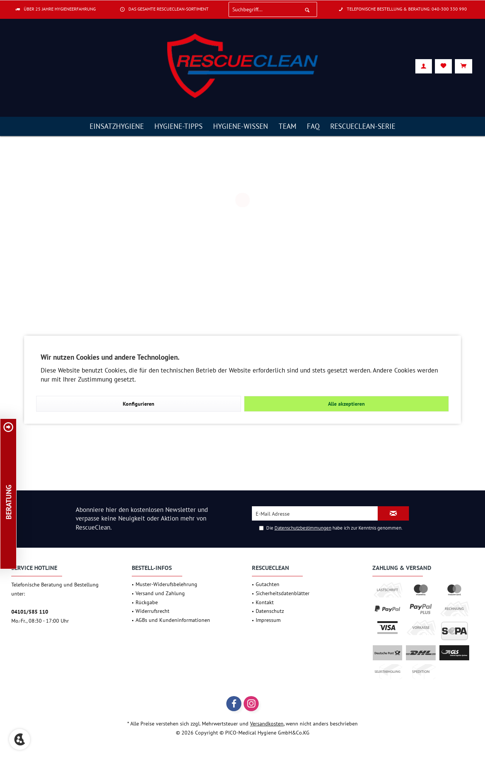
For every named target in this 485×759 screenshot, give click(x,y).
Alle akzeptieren (346, 403)
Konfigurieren (138, 403)
